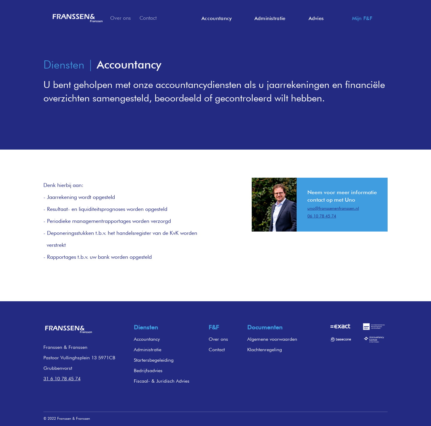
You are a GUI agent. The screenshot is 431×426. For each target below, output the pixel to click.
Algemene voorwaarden (272, 339)
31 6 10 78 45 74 (62, 378)
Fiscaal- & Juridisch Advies (161, 381)
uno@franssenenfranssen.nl (333, 208)
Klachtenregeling (264, 349)
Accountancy (147, 339)
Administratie (147, 349)
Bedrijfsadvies (148, 370)
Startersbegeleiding (154, 360)
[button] (314, 18)
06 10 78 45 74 (321, 216)
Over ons (120, 18)
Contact (148, 18)
